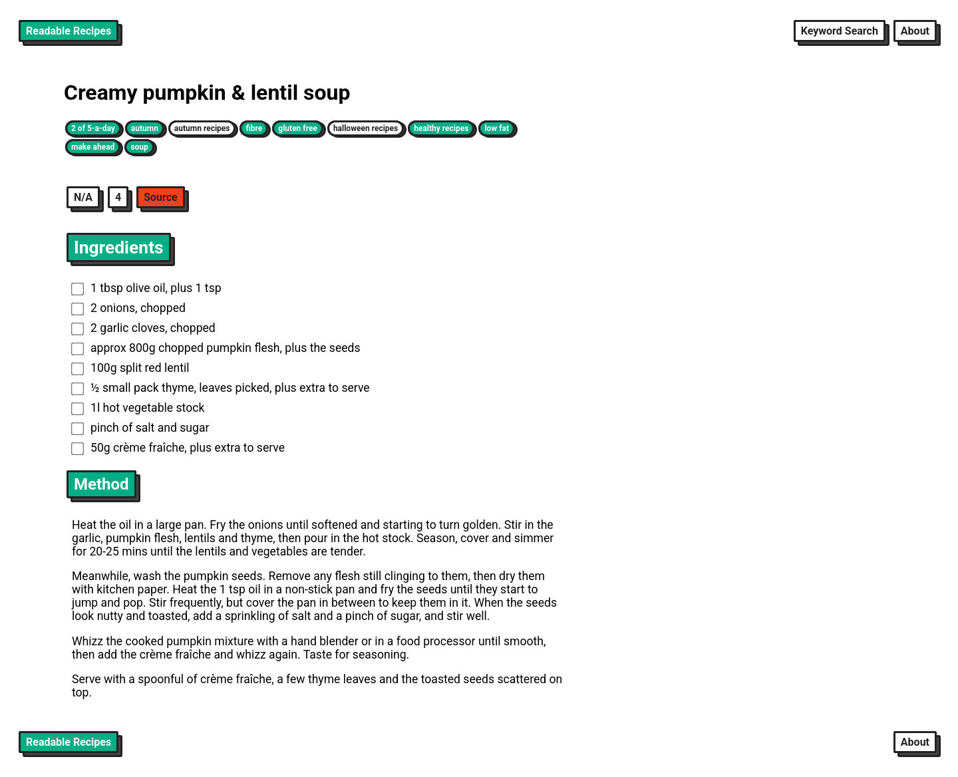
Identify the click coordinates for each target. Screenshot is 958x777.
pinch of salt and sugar (140, 427)
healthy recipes (441, 128)
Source (161, 197)
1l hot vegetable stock (138, 407)
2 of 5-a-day (93, 128)
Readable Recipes (68, 31)
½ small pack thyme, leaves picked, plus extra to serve (220, 387)
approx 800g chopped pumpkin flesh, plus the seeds (216, 348)
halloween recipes (365, 128)
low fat (496, 128)
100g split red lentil (130, 368)
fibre (253, 128)
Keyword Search (839, 31)
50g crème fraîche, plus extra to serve (178, 447)
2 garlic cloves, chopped (143, 328)
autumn (144, 128)
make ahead (92, 147)
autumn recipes (202, 128)
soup (139, 147)
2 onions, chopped (128, 308)
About (915, 31)
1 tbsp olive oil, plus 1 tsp (146, 288)
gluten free (297, 128)
